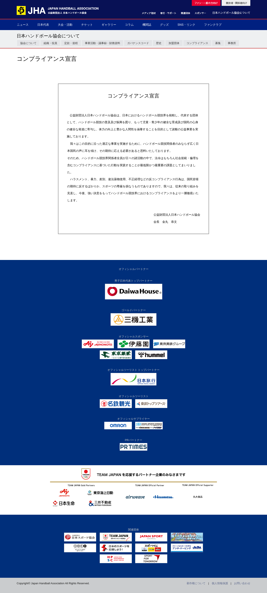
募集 (218, 43)
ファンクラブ (213, 24)
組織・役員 (50, 43)
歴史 (158, 43)
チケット (87, 24)
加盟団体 (174, 43)
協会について (28, 43)
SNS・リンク (186, 24)
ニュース (23, 24)
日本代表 (43, 24)
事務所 (232, 43)
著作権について (195, 583)
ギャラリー (109, 24)
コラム (129, 24)
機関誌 (146, 24)
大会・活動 (65, 24)
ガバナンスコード (138, 43)
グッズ (164, 24)
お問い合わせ (242, 583)
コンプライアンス (197, 43)
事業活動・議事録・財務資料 (102, 43)
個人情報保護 (220, 583)
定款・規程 (71, 43)
